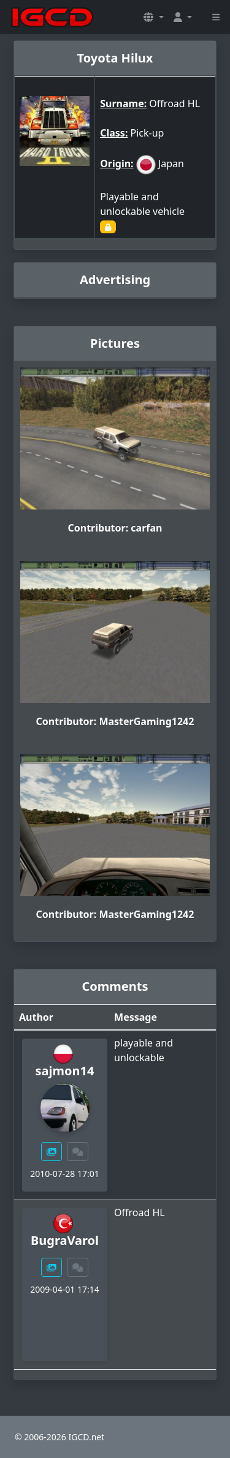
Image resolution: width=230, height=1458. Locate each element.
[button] (153, 17)
